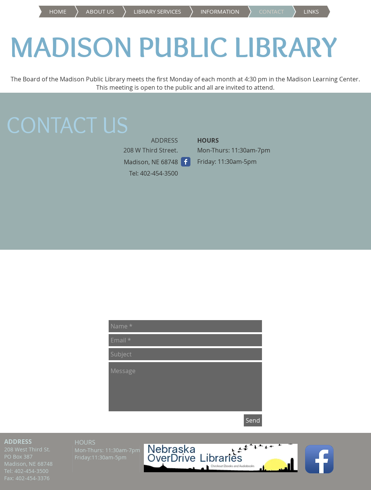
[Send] (253, 420)
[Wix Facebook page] (185, 161)
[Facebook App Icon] (319, 459)
